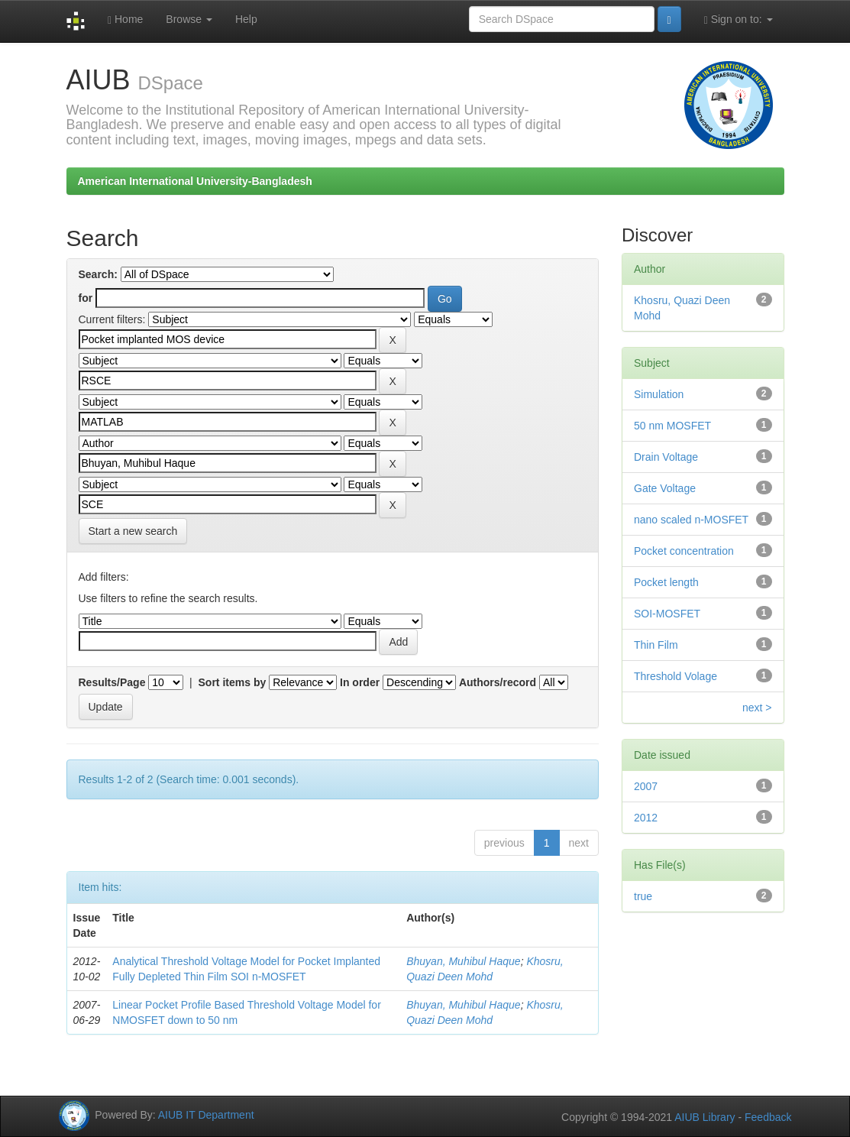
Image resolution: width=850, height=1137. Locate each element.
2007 (646, 786)
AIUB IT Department (206, 1115)
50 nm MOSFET (672, 425)
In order (360, 682)
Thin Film (656, 645)
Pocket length (666, 582)
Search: (98, 274)
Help (246, 19)
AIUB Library (704, 1117)
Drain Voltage (666, 457)
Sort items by (233, 682)
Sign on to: (738, 19)
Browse (189, 19)
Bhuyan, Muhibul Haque (463, 961)
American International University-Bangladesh (195, 181)
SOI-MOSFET (667, 613)
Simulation (659, 394)
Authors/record (497, 682)
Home (125, 19)
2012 (646, 817)
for (86, 298)
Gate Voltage (665, 488)
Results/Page (112, 682)
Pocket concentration (684, 551)
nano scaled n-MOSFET (691, 519)
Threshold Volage (675, 676)
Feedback (768, 1117)
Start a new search (133, 531)
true (643, 896)
